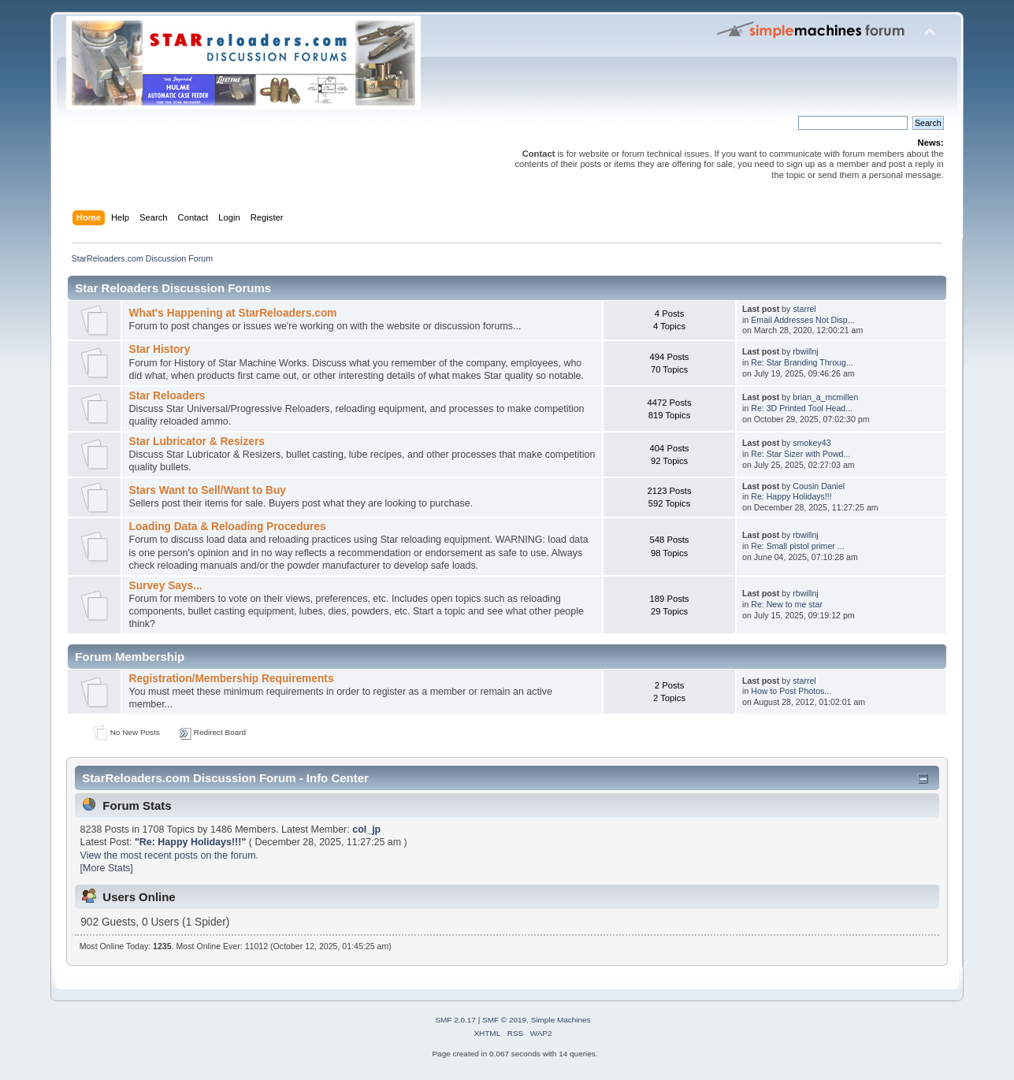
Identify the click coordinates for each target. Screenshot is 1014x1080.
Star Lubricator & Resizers (197, 441)
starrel (804, 309)
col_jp (366, 829)
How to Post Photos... (791, 691)
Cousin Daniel (819, 486)
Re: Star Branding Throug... (801, 362)
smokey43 (811, 442)
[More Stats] (106, 868)
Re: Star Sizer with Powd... (800, 453)
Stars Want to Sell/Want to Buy (207, 490)
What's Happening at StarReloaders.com (233, 313)
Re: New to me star (787, 604)
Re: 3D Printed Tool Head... (801, 408)
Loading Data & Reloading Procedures (227, 527)
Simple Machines (561, 1019)
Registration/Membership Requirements (231, 679)
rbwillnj (805, 351)
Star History (160, 349)
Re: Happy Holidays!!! (791, 496)
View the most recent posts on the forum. (169, 855)
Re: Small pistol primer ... (797, 546)
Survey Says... (165, 586)
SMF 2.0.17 (455, 1019)
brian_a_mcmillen (825, 397)
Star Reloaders (167, 396)
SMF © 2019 (504, 1019)
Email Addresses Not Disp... (802, 320)
